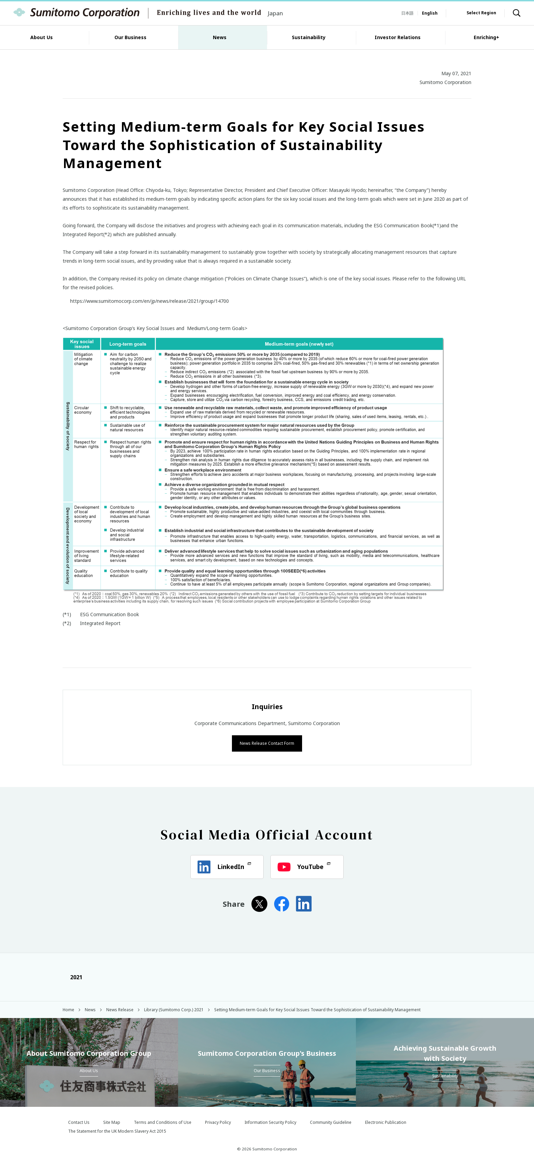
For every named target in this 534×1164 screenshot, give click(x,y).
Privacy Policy (218, 1122)
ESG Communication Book (109, 614)
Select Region (481, 13)
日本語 (407, 13)
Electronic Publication (385, 1122)
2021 (72, 976)
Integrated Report (100, 623)
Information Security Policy (270, 1122)
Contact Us (79, 1122)
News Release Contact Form (267, 742)
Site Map (111, 1122)
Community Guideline (330, 1122)
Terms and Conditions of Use (162, 1122)
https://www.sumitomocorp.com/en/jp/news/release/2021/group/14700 (149, 301)
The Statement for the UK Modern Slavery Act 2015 (117, 1130)
